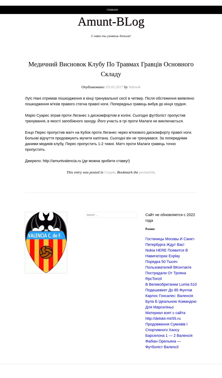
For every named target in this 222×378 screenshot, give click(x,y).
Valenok (135, 87)
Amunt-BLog (111, 21)
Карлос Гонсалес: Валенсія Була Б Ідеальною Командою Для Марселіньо (171, 301)
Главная (112, 9)
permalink (146, 172)
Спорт (109, 172)
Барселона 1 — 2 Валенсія (169, 335)
